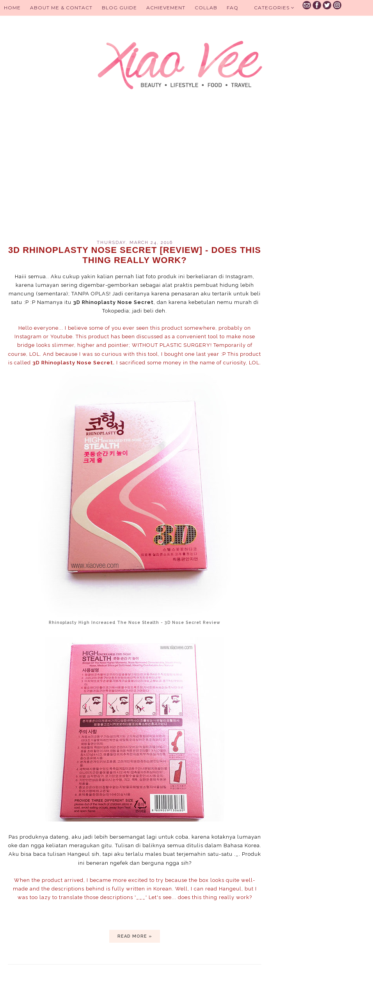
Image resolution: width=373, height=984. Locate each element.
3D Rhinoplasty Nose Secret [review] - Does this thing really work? (134, 255)
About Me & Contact (61, 8)
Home (12, 8)
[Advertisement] (134, 173)
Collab (206, 8)
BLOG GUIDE (119, 8)
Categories (274, 8)
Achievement (165, 8)
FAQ (232, 8)
